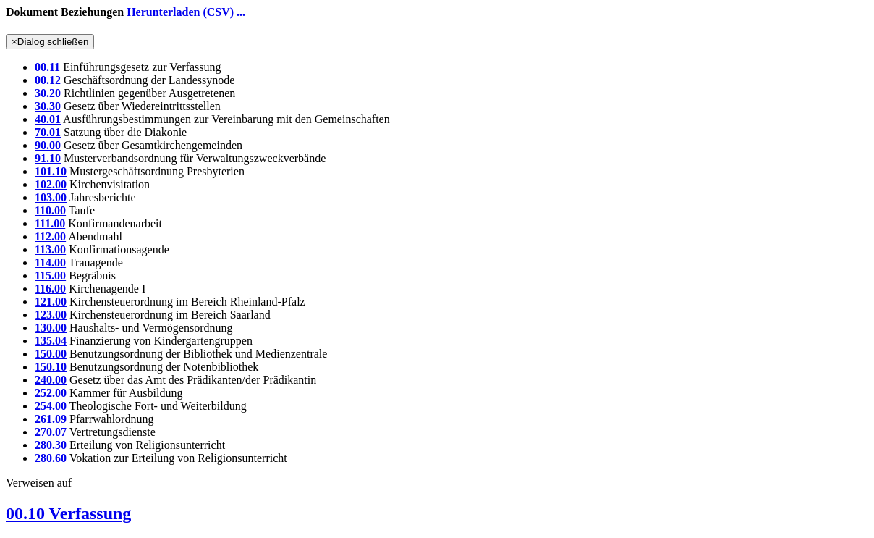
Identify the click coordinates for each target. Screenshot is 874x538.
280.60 (51, 458)
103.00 (51, 197)
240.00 (51, 380)
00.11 (47, 67)
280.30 (51, 445)
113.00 (50, 249)
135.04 (51, 341)
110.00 (50, 210)
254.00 (51, 406)
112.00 (50, 236)
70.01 (48, 132)
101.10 (51, 171)
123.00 (51, 314)
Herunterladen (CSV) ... (186, 12)
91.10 (48, 158)
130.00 (51, 327)
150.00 (51, 354)
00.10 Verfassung (68, 513)
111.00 (50, 223)
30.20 (48, 93)
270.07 (51, 432)
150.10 (51, 367)
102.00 (51, 184)
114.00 (50, 262)
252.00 (51, 393)
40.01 (48, 119)
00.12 (48, 80)
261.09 (51, 419)
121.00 (51, 301)
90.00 (48, 145)
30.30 (48, 106)
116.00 (50, 288)
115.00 (50, 275)
